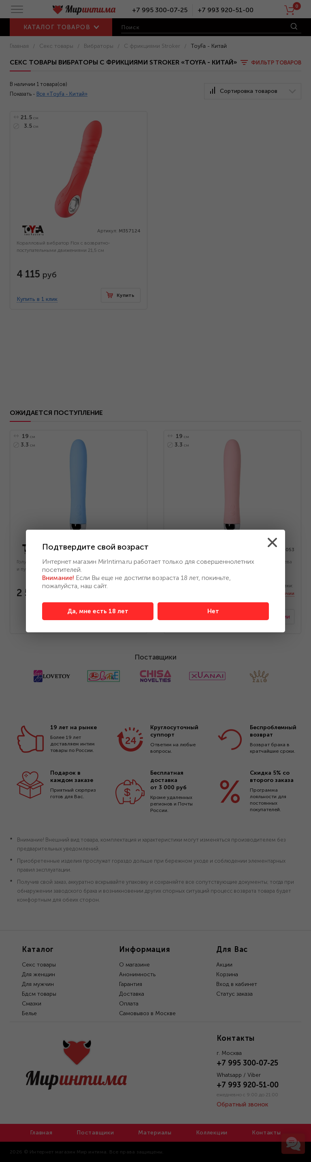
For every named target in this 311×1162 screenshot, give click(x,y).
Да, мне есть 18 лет (97, 611)
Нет (213, 611)
